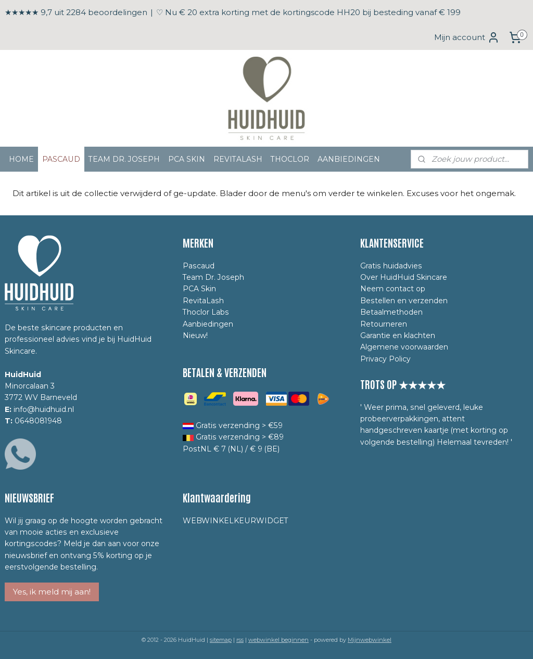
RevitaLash (203, 300)
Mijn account (467, 37)
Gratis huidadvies (391, 265)
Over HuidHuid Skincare (403, 277)
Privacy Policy (385, 359)
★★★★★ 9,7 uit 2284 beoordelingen (76, 12)
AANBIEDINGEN (349, 159)
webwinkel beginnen (278, 639)
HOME (21, 159)
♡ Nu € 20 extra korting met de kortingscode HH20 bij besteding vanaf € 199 (308, 12)
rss (240, 639)
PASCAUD (61, 159)
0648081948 (38, 420)
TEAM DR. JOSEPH (124, 159)
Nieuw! (195, 335)
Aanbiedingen (208, 324)
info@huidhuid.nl (44, 409)
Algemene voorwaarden (404, 347)
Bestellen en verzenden (404, 300)
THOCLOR (290, 159)
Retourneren (383, 324)
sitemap (221, 639)
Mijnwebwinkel (369, 639)
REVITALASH (237, 159)
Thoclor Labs (206, 312)
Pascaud (198, 265)
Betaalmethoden (391, 312)
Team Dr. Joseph (213, 277)
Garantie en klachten (397, 335)
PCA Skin (199, 288)
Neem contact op (392, 288)
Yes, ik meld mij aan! (52, 592)
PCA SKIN (186, 159)
